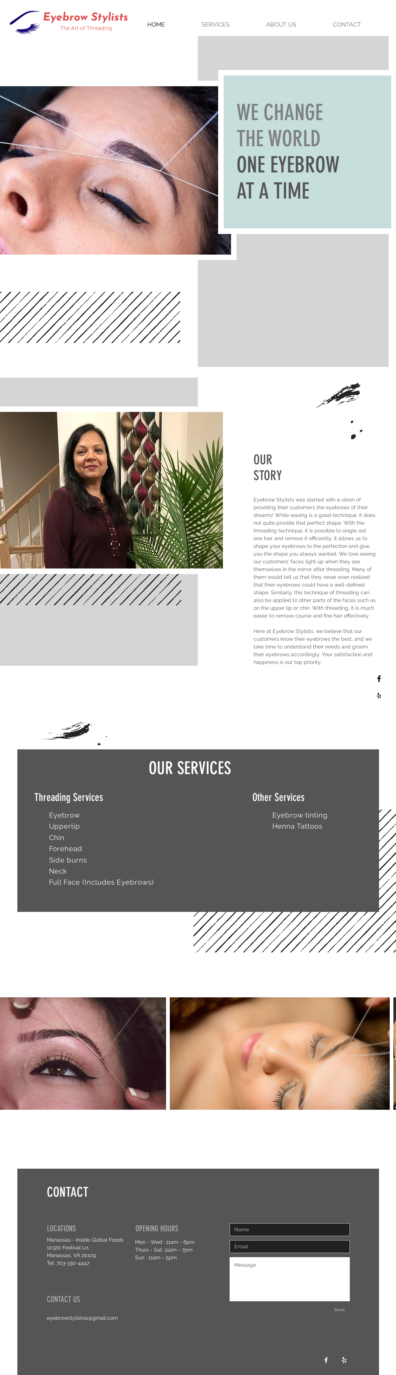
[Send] (339, 1310)
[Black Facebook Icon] (379, 678)
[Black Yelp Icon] (379, 695)
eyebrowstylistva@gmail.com (82, 1318)
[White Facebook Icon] (326, 1360)
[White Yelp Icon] (344, 1360)
